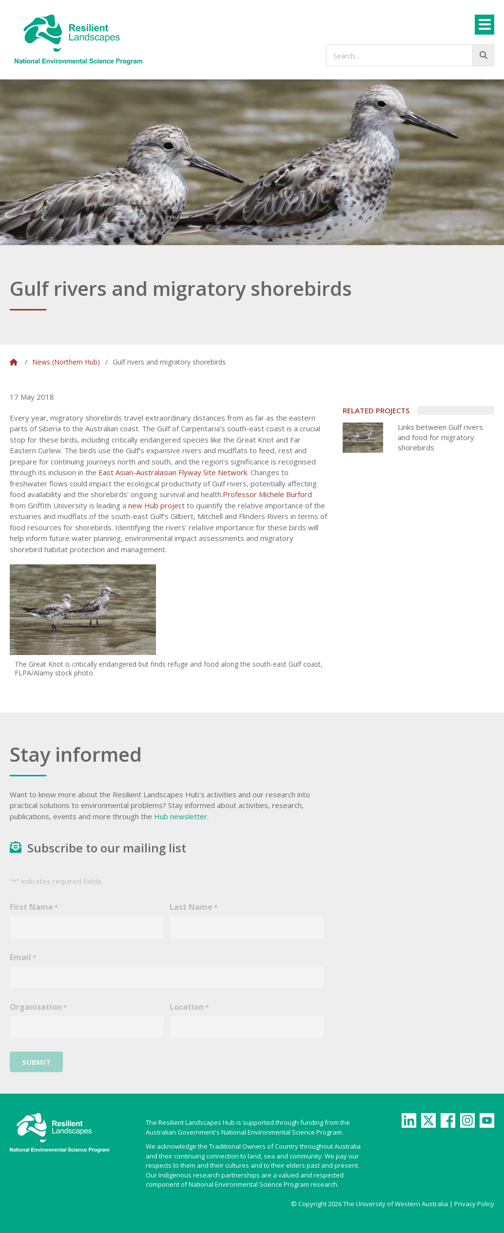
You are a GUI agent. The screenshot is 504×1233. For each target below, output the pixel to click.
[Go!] (483, 55)
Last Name (193, 914)
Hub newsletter (180, 816)
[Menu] (484, 25)
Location (189, 1014)
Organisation (38, 1014)
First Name (34, 914)
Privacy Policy (474, 1203)
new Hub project (156, 505)
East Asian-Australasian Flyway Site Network (172, 472)
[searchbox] (410, 55)
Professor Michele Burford (267, 494)
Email (23, 964)
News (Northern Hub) (66, 361)
